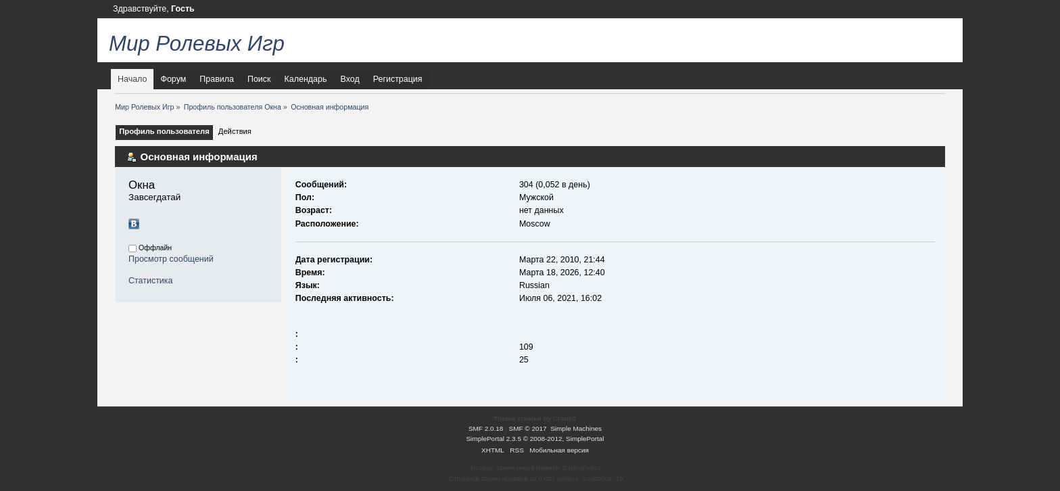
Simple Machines (576, 428)
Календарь (306, 79)
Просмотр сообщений (171, 259)
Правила (216, 79)
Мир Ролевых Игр (197, 43)
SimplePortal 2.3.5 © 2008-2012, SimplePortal (535, 438)
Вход (349, 79)
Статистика (150, 280)
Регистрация (398, 79)
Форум (173, 79)
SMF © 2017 (528, 428)
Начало (132, 79)
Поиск (259, 79)
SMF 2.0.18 (486, 428)
